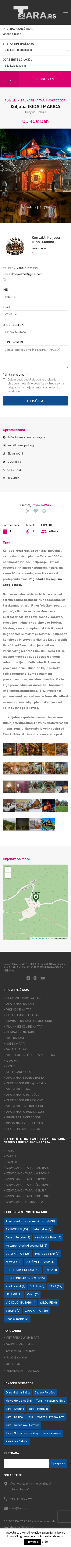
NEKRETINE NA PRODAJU (23, 1129)
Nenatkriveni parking (20, 445)
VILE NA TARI (15, 1038)
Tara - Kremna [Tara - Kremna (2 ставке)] (15, 1409)
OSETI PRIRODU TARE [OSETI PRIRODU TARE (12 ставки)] (23, 1270)
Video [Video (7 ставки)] (33, 1294)
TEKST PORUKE (13, 342)
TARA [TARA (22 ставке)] (55, 1286)
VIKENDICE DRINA (18, 1089)
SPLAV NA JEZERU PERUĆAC (25, 1123)
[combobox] (35, 50)
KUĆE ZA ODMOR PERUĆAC (24, 1100)
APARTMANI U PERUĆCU (22, 1094)
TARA (10, 1150)
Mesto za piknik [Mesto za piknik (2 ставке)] (47, 1253)
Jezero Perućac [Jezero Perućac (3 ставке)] (18, 1237)
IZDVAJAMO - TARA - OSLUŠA (26, 1190)
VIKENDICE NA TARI (19, 1009)
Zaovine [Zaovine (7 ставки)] (13, 1310)
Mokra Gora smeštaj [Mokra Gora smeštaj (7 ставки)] (19, 1400)
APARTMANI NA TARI (20, 1004)
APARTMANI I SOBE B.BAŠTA (25, 1077)
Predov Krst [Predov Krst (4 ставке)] (15, 1286)
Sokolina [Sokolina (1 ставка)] (37, 1286)
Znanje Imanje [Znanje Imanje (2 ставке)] (17, 1319)
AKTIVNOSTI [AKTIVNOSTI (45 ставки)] (17, 1229)
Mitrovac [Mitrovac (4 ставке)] (13, 1262)
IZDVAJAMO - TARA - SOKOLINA (27, 1196)
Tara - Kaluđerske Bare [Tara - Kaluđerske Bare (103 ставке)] (50, 1400)
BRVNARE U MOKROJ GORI (23, 1117)
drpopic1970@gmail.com (26, 274)
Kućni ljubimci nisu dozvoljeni (26, 437)
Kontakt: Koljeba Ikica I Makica (46, 239)
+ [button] (8, 870)
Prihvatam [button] (33, 1541)
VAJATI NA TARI (16, 1049)
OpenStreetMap (48, 938)
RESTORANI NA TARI (19, 1072)
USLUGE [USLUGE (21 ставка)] (14, 1294)
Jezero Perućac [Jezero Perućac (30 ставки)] (45, 1392)
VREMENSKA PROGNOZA (22, 1370)
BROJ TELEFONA (14, 325)
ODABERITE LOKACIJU (17, 59)
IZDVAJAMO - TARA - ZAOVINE (26, 1179)
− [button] (8, 875)
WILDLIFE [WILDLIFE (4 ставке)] (48, 1302)
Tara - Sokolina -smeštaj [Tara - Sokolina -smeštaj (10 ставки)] (22, 1433)
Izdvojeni (12, 1060)
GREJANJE (14, 470)
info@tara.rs (18, 1508)
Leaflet (34, 938)
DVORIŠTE (14, 461)
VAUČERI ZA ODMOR (20, 1344)
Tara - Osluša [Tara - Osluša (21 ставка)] (14, 1417)
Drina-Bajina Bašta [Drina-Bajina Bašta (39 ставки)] (18, 1392)
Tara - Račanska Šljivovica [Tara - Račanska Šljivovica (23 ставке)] (22, 1425)
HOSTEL (11, 1066)
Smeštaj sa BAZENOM (20, 1351)
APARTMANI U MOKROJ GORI (25, 1111)
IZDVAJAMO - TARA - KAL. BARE (27, 1168)
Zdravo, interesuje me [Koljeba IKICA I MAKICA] (35, 356)
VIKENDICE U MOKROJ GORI (24, 1106)
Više (45, 1541)
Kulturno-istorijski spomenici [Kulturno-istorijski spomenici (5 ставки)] (26, 1245)
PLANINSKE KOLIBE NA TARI (24, 1026)
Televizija (13, 478)
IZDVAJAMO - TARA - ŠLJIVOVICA (28, 1185)
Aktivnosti (13, 1364)
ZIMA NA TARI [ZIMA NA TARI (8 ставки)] (36, 1310)
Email (6, 307)
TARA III (11, 1162)
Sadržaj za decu (16, 1357)
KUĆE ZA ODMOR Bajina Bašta (26, 1083)
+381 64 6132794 (21, 1498)
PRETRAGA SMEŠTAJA (18, 28)
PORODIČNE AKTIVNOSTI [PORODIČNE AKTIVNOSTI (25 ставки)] (25, 1278)
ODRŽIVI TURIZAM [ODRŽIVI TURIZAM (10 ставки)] (40, 1262)
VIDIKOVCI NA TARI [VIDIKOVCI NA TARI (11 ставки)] (20, 1302)
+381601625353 (27, 268)
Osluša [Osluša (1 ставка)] (51, 1270)
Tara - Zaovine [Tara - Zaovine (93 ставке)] (51, 1433)
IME (5, 289)
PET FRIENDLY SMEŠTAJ (22, 1337)
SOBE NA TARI (15, 1043)
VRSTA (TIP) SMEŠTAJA (18, 43)
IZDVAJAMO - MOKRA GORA (24, 1202)
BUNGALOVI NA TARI (20, 1032)
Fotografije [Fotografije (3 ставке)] (41, 1229)
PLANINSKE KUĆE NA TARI (23, 998)
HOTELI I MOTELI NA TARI (23, 1015)
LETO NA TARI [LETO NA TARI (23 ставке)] (18, 1253)
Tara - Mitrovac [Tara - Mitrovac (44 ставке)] (38, 1409)
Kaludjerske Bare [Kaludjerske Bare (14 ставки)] (48, 1237)
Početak (10, 100)
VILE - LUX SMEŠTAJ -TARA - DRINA (30, 1055)
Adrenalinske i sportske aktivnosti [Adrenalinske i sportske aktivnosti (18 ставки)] (30, 1221)
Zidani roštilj (15, 453)
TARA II (11, 1156)
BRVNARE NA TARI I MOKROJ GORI (43, 100)
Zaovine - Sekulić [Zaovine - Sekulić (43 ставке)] (17, 1441)
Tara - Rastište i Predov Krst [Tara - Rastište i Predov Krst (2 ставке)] (46, 1417)
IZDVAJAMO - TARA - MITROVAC (28, 1173)
